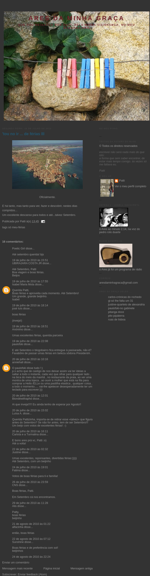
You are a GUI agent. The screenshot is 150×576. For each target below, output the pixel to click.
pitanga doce (116, 312)
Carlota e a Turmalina (25, 434)
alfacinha (17, 527)
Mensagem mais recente (17, 568)
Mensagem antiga (82, 568)
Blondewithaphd (22, 398)
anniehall (17, 362)
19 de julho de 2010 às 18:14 (30, 305)
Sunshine (18, 542)
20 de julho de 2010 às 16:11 (30, 431)
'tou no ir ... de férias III (23, 134)
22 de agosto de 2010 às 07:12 (31, 538)
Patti (122, 180)
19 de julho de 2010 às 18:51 (30, 326)
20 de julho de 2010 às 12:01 (30, 395)
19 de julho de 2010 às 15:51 (30, 260)
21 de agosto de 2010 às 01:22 (31, 524)
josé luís (17, 308)
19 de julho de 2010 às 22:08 (30, 341)
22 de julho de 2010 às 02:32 (30, 449)
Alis (14, 506)
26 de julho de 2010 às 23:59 (30, 482)
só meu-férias (16, 227)
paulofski (17, 344)
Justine (16, 452)
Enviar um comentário (15, 562)
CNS (15, 485)
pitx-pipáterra (116, 315)
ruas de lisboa (117, 319)
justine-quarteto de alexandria (126, 304)
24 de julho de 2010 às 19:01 (30, 467)
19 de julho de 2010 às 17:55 (30, 281)
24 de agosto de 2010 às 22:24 (31, 556)
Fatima (16, 470)
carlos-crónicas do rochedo (124, 297)
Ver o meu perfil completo (130, 186)
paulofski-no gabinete (121, 308)
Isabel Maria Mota (23, 284)
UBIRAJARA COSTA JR (27, 263)
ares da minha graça (76, 18)
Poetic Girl (18, 248)
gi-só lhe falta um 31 (120, 300)
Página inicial (51, 568)
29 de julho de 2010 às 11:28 (30, 503)
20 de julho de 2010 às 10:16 (30, 359)
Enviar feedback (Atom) (32, 574)
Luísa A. (17, 413)
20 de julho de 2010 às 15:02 (30, 410)
